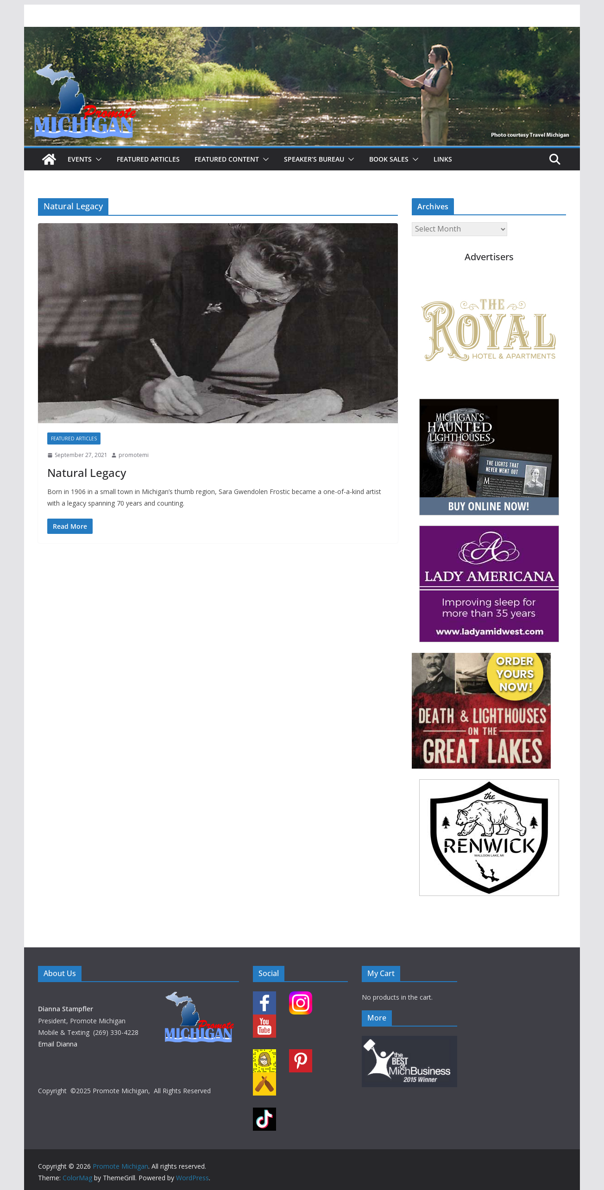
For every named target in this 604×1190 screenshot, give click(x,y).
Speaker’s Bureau (314, 159)
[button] (97, 159)
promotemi (134, 455)
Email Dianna (57, 1044)
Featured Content (227, 159)
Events (80, 159)
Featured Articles (148, 159)
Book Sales (389, 159)
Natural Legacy (86, 472)
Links (443, 159)
